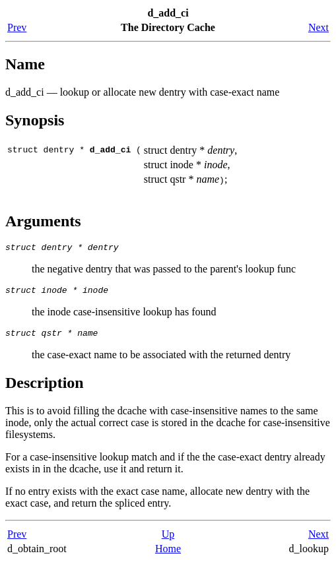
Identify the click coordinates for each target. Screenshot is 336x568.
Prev (16, 27)
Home (168, 554)
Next (318, 27)
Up (168, 540)
